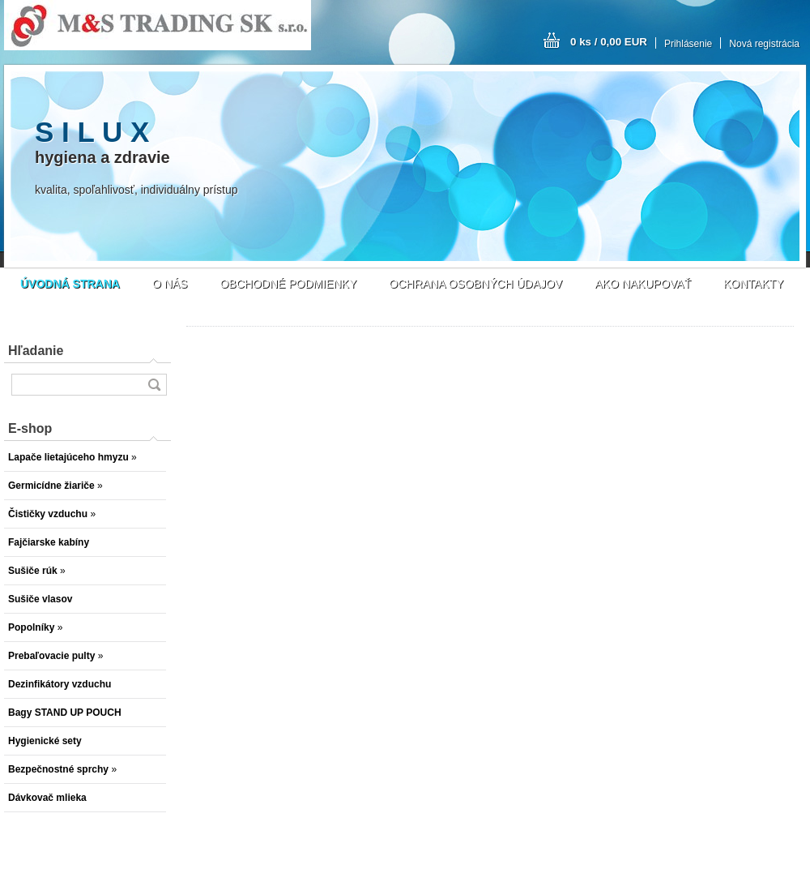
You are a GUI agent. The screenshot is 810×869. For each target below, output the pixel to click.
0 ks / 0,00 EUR (608, 42)
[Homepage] (70, 284)
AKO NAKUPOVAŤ (643, 283)
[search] (154, 385)
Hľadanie (35, 350)
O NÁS (170, 283)
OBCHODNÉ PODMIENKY (288, 283)
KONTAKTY (753, 283)
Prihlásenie (688, 43)
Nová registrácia (764, 43)
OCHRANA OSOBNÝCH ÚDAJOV (475, 283)
